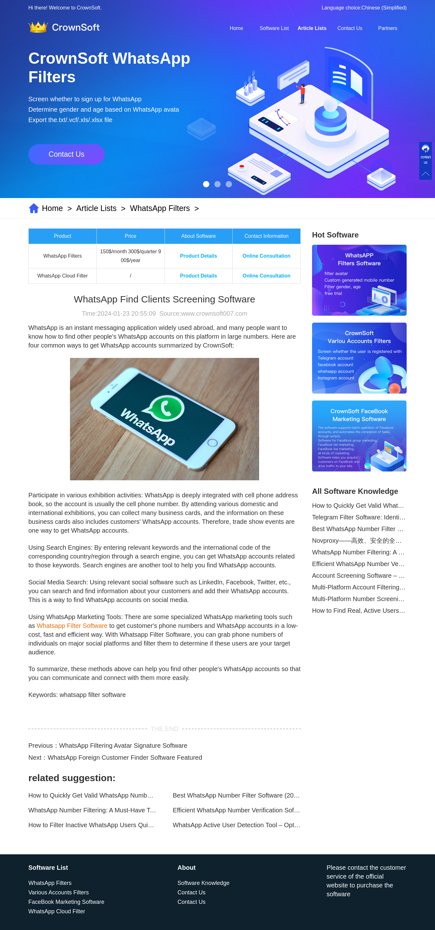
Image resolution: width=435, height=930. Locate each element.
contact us (425, 160)
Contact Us (349, 28)
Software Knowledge (203, 883)
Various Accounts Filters (58, 892)
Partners (387, 28)
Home (236, 28)
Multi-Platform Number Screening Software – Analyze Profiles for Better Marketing (359, 598)
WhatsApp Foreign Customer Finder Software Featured (125, 757)
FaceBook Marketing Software (66, 902)
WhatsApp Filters (160, 208)
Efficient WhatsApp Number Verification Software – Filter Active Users (237, 810)
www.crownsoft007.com (214, 313)
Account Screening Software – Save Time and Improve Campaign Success (359, 575)
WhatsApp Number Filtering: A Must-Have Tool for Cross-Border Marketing (92, 810)
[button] (206, 184)
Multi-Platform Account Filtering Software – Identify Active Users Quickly (359, 587)
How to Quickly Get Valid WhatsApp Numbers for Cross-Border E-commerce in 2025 (92, 795)
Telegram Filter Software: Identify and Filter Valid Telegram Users (359, 517)
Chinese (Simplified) (384, 7)
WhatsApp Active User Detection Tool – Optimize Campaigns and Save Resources (237, 825)
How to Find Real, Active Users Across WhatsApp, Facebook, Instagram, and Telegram (359, 610)
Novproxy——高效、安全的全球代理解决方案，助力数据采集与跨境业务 (359, 540)
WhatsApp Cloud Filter (56, 911)
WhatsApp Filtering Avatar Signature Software (123, 745)
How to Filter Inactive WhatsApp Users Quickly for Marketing (92, 825)
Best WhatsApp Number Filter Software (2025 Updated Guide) (237, 795)
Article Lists (312, 28)
